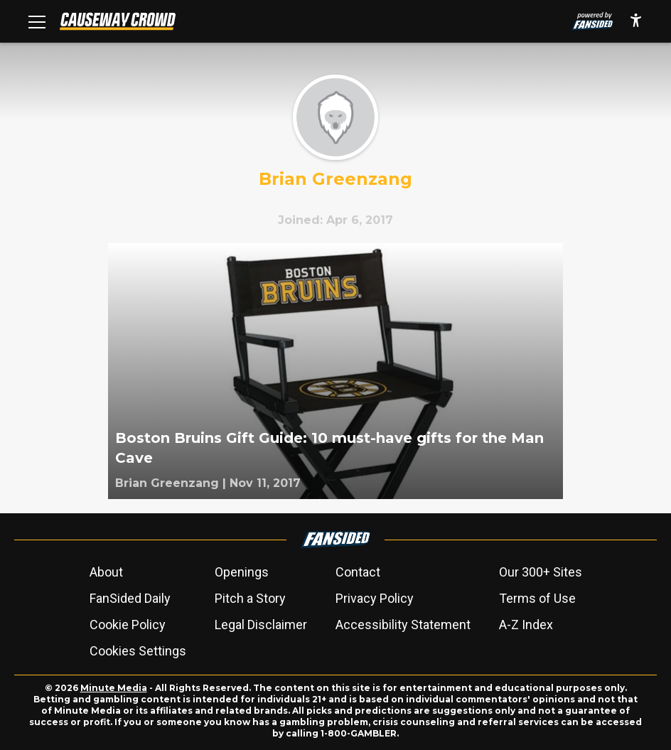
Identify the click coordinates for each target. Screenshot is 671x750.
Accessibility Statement (403, 624)
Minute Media (113, 687)
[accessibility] (636, 21)
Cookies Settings (138, 650)
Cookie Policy (128, 624)
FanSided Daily (130, 598)
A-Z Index (526, 624)
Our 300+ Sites (540, 571)
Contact (358, 571)
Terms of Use (537, 598)
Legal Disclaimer (261, 624)
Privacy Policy (375, 598)
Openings (242, 571)
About (106, 571)
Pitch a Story (250, 598)
